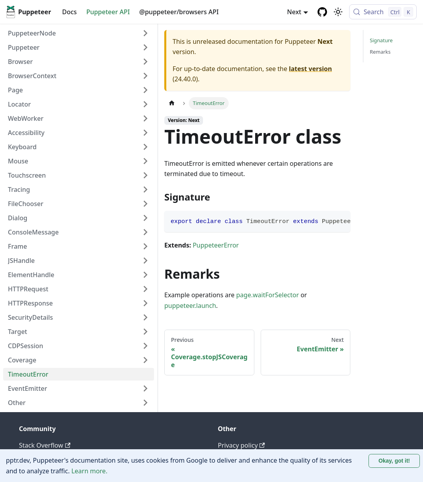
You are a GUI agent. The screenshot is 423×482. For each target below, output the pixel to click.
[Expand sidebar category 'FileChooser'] (145, 203)
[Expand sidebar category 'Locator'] (145, 104)
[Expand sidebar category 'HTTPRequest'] (145, 289)
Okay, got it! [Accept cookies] (394, 461)
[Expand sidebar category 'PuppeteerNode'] (145, 33)
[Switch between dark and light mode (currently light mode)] (338, 12)
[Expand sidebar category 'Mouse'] (145, 161)
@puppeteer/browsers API (179, 12)
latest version (310, 68)
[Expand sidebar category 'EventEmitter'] (145, 388)
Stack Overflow (44, 445)
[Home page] (171, 103)
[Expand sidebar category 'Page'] (145, 90)
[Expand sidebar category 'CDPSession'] (145, 345)
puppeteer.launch (190, 305)
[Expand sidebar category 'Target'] (145, 331)
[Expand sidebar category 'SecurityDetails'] (145, 317)
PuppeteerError (216, 245)
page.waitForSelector (267, 295)
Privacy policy (241, 445)
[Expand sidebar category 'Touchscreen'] (145, 175)
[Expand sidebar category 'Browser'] (145, 61)
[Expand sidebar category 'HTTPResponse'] (145, 303)
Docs (69, 12)
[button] (78, 47)
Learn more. (89, 471)
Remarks (380, 51)
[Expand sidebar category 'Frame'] (145, 246)
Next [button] (294, 12)
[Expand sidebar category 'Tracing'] (145, 189)
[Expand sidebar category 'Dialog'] (145, 218)
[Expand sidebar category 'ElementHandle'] (145, 274)
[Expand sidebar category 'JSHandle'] (145, 260)
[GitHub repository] (322, 12)
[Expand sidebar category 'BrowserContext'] (145, 75)
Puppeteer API (108, 12)
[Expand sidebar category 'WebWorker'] (145, 118)
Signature (381, 40)
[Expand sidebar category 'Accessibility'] (145, 132)
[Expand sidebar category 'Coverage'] (145, 360)
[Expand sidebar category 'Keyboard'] (145, 147)
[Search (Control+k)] (383, 11)
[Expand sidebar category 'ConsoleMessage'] (145, 232)
